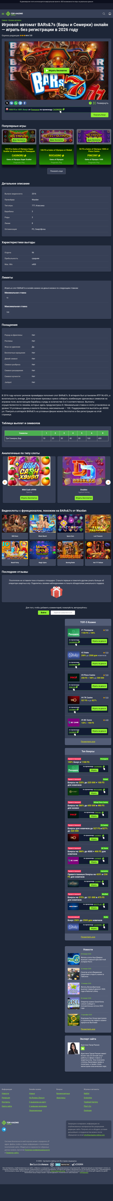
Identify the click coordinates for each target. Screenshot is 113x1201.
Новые (32, 1096)
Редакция (6, 1100)
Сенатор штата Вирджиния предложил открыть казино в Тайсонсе (92, 976)
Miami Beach (43, 523)
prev (4, 480)
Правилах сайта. (12, 1155)
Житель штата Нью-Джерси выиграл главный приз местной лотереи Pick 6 (93, 961)
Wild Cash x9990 (29, 487)
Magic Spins (43, 550)
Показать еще (56, 169)
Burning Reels (70, 550)
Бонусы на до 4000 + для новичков (87, 852)
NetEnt (86, 1096)
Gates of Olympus (56, 157)
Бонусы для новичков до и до (88, 828)
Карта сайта (7, 1108)
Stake (106, 918)
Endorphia (88, 1100)
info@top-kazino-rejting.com (94, 1137)
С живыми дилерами (38, 1108)
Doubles (83, 487)
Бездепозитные (63, 1096)
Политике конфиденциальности (37, 1152)
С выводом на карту (37, 1104)
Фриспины (61, 1100)
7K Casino (104, 824)
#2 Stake (85, 650)
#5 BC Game (86, 718)
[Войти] (109, 13)
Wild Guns (15, 523)
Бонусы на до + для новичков (86, 781)
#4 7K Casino (87, 695)
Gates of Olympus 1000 (94, 157)
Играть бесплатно (56, 70)
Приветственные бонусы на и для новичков (87, 875)
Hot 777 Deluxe (98, 550)
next (108, 480)
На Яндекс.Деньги (36, 1100)
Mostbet (105, 894)
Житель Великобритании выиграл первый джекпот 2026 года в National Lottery (93, 990)
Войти (43, 610)
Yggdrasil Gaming (91, 1104)
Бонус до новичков (85, 921)
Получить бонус (101, 109)
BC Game (105, 848)
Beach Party (15, 550)
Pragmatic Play (19, 160)
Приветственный (74, 756)
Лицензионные (35, 1113)
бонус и (78, 759)
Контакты (6, 1104)
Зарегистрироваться (63, 610)
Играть (94, 768)
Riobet (105, 777)
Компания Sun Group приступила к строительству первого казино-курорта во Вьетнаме (94, 1022)
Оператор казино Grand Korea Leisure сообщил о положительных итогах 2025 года (92, 1006)
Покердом (35, 109)
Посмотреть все (88, 739)
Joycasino (104, 871)
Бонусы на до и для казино (86, 805)
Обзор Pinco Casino (101, 801)
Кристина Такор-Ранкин (90, 1046)
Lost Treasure (98, 523)
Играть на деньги (99, 639)
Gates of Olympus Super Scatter (19, 157)
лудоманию (84, 1175)
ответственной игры (58, 1173)
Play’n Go (87, 1108)
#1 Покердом (87, 628)
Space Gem (70, 523)
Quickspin (88, 1113)
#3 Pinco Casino (88, 673)
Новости (5, 1096)
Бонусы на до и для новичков (86, 899)
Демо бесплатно (19, 138)
